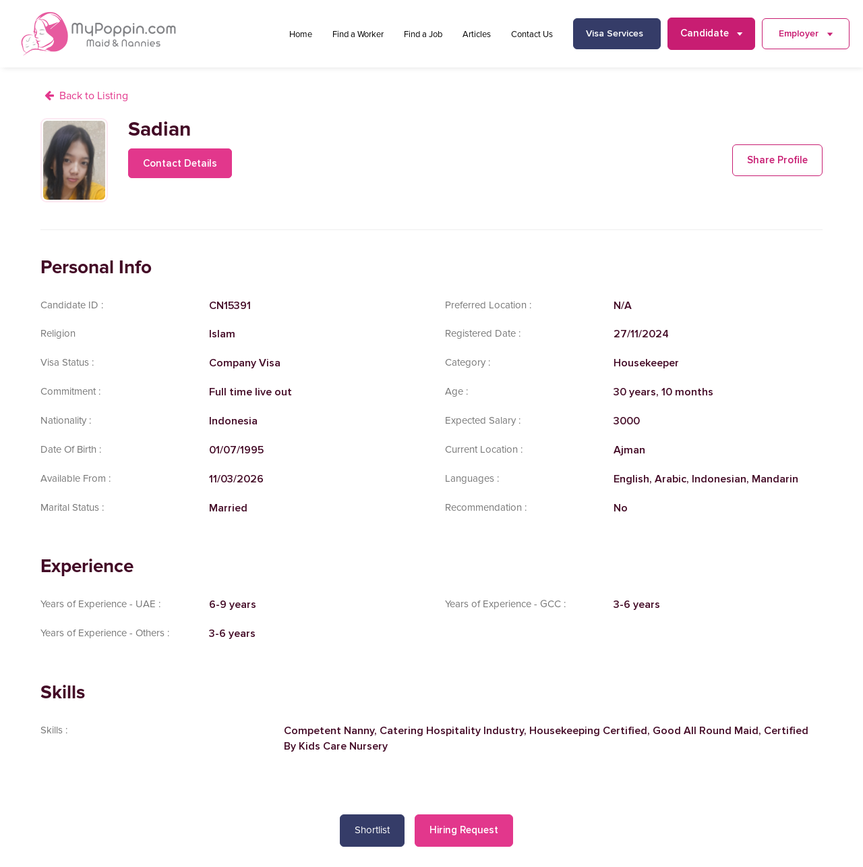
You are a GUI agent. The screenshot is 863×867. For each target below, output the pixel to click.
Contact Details (180, 163)
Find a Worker (358, 34)
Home (300, 34)
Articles (477, 34)
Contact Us (532, 34)
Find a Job (423, 34)
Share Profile (777, 160)
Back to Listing (93, 96)
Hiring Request (463, 830)
